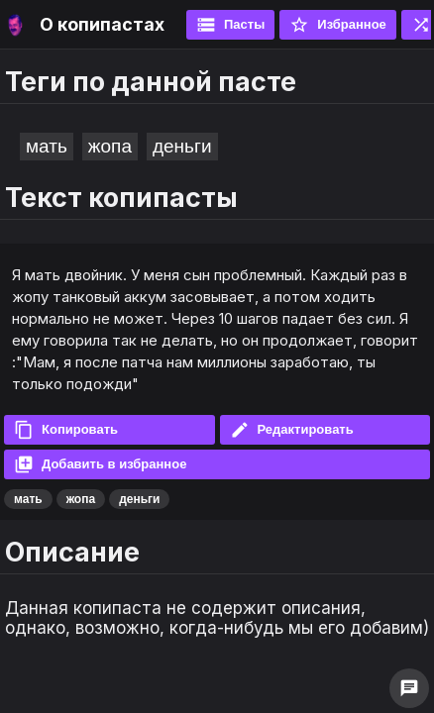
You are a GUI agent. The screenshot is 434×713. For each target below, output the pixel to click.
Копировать (66, 430)
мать (46, 146)
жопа (110, 146)
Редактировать (292, 430)
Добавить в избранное (100, 464)
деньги (182, 146)
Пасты (230, 25)
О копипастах (102, 24)
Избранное (337, 25)
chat (409, 688)
